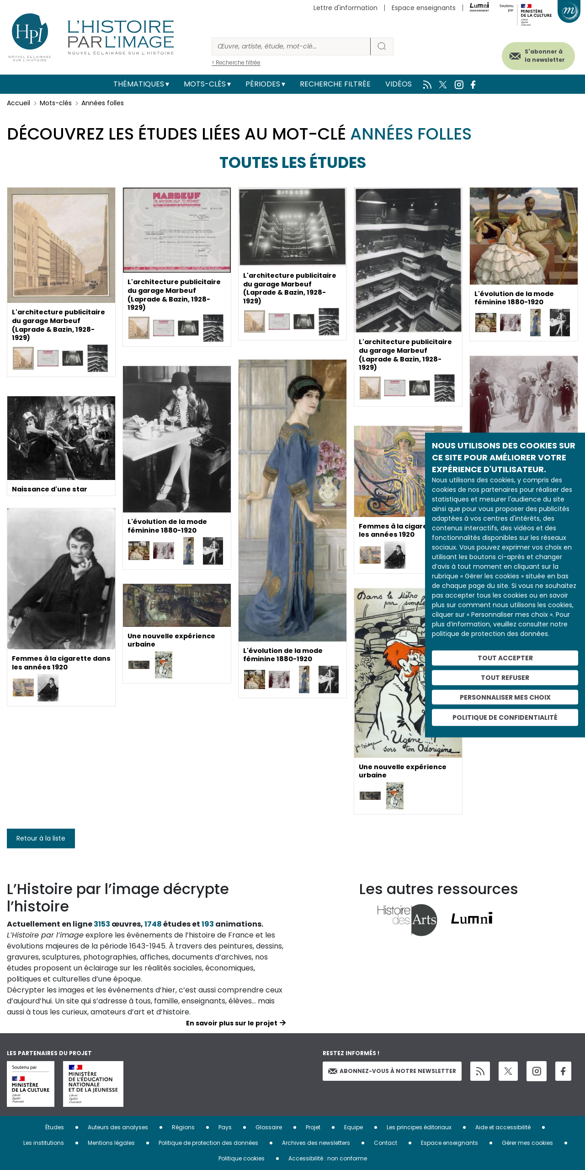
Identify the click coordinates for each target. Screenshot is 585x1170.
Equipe (353, 1127)
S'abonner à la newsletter (534, 54)
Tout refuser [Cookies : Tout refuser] (505, 677)
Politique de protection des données (208, 1143)
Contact (385, 1143)
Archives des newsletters (316, 1143)
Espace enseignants (424, 8)
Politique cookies (241, 1158)
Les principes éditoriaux (419, 1127)
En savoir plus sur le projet (231, 1023)
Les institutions (43, 1143)
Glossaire (268, 1127)
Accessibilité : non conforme (327, 1158)
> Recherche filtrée (236, 62)
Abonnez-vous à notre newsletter (392, 1071)
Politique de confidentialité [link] (505, 717)
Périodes (262, 84)
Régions (183, 1127)
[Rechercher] (291, 46)
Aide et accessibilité (503, 1127)
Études (54, 1127)
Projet (313, 1127)
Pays (225, 1127)
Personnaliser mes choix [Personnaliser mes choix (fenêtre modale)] (505, 696)
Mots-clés (205, 84)
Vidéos (398, 84)
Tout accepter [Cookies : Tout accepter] (505, 658)
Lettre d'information (346, 8)
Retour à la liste (40, 838)
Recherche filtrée (335, 84)
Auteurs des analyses (118, 1127)
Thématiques (138, 84)
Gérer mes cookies (527, 1143)
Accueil (18, 103)
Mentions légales (111, 1143)
